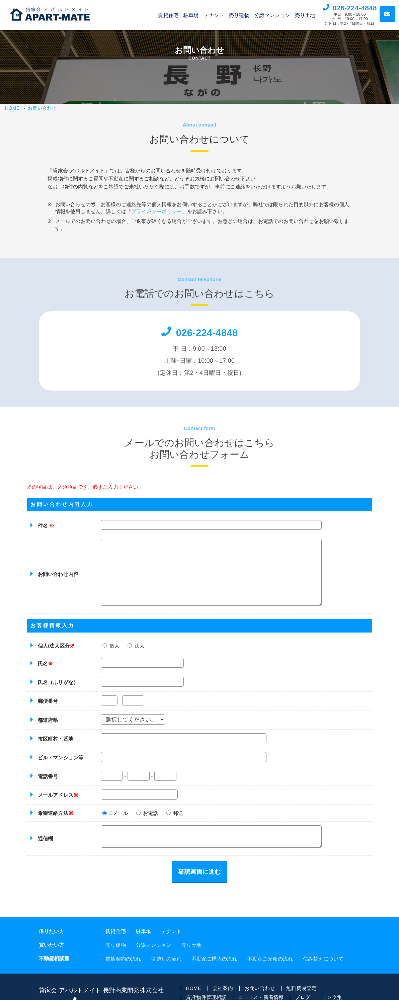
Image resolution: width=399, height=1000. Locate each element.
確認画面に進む (199, 879)
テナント (214, 15)
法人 (136, 653)
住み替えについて (323, 966)
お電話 (147, 820)
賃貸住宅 (168, 15)
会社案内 (223, 995)
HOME (12, 108)
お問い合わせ (42, 108)
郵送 (174, 820)
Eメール (115, 820)
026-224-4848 (355, 8)
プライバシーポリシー (163, 214)
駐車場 (190, 15)
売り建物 (239, 15)
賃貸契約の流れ (123, 966)
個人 (110, 653)
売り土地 (305, 15)
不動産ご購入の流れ (214, 966)
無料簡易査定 (301, 995)
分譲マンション (272, 15)
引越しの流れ (166, 966)
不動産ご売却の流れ (270, 966)
